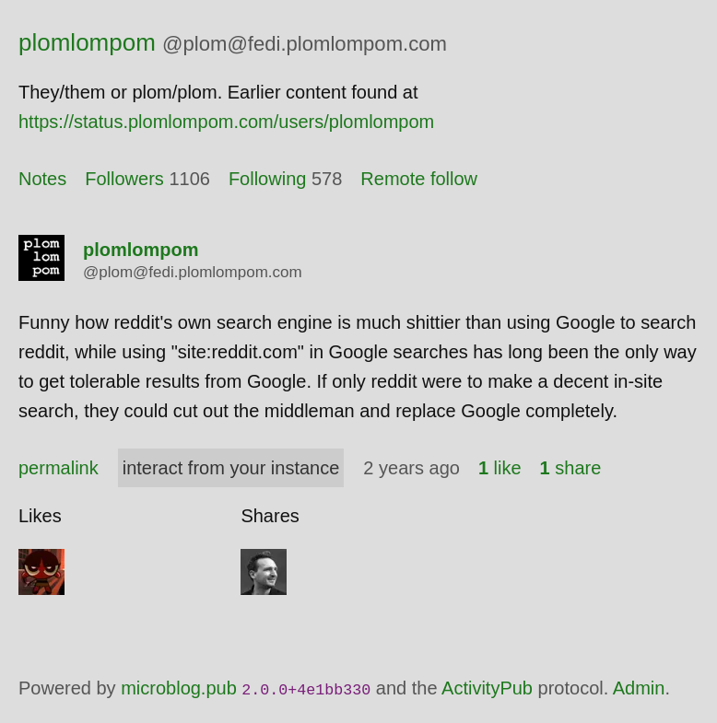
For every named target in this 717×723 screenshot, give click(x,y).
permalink (58, 468)
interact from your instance (231, 468)
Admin (639, 688)
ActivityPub (487, 688)
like (500, 468)
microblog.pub (179, 688)
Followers (124, 179)
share (571, 468)
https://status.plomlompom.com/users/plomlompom (226, 121)
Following (267, 179)
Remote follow (418, 179)
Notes (42, 179)
